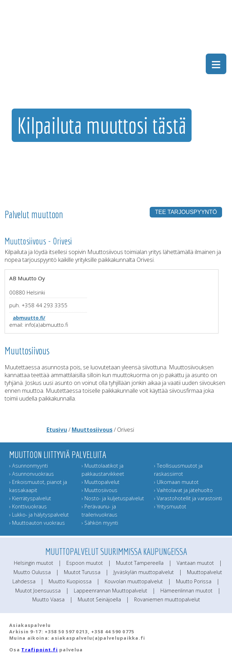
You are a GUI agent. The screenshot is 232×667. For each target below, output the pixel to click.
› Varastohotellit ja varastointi (188, 498)
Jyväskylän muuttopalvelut (144, 572)
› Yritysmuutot (170, 506)
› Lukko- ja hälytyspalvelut (39, 514)
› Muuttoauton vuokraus (37, 522)
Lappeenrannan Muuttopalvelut (110, 590)
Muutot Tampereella (140, 562)
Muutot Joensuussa (38, 590)
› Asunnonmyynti (28, 465)
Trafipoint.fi (39, 649)
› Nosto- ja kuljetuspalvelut (113, 498)
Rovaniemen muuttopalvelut (167, 599)
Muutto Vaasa (48, 599)
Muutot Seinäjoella (99, 599)
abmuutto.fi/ (29, 317)
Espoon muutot (84, 562)
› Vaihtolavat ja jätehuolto (183, 490)
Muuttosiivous (92, 429)
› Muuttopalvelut (101, 482)
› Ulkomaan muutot (176, 482)
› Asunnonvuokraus (31, 473)
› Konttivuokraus (28, 506)
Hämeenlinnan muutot (186, 590)
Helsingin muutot (33, 562)
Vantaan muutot (195, 562)
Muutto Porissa (193, 581)
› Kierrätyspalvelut (30, 498)
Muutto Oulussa (32, 572)
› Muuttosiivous (99, 490)
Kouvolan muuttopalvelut (134, 581)
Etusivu (56, 429)
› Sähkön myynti (100, 522)
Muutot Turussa (82, 572)
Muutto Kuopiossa (70, 581)
